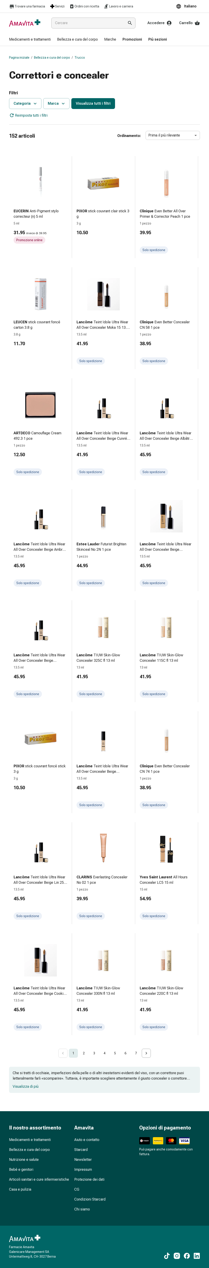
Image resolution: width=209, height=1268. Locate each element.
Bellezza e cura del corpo (52, 57)
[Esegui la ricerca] (130, 23)
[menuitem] (30, 39)
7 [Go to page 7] (136, 1053)
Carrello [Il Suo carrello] (189, 23)
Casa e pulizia (20, 1189)
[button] (188, 6)
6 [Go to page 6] (125, 1053)
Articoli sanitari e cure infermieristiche (39, 1179)
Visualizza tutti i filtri (93, 103)
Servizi (57, 6)
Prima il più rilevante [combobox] (164, 135)
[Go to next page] (146, 1053)
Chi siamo (82, 1209)
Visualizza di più (25, 1086)
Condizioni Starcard (90, 1199)
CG (76, 1189)
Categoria (26, 103)
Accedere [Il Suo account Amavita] (159, 23)
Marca (57, 103)
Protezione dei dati (89, 1179)
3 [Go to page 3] (94, 1053)
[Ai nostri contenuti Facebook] (187, 1256)
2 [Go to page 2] (84, 1053)
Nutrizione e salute (24, 1159)
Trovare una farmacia (27, 6)
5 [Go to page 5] (115, 1053)
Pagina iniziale (19, 57)
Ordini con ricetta (84, 6)
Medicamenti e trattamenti (30, 1140)
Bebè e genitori (21, 1169)
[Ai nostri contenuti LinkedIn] (197, 1256)
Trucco (79, 57)
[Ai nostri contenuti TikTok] (167, 1256)
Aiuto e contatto (86, 1140)
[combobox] (87, 23)
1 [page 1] (73, 1053)
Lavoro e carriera (118, 6)
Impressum (83, 1169)
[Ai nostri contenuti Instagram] (177, 1256)
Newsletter (83, 1159)
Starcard (81, 1150)
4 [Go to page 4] (105, 1053)
